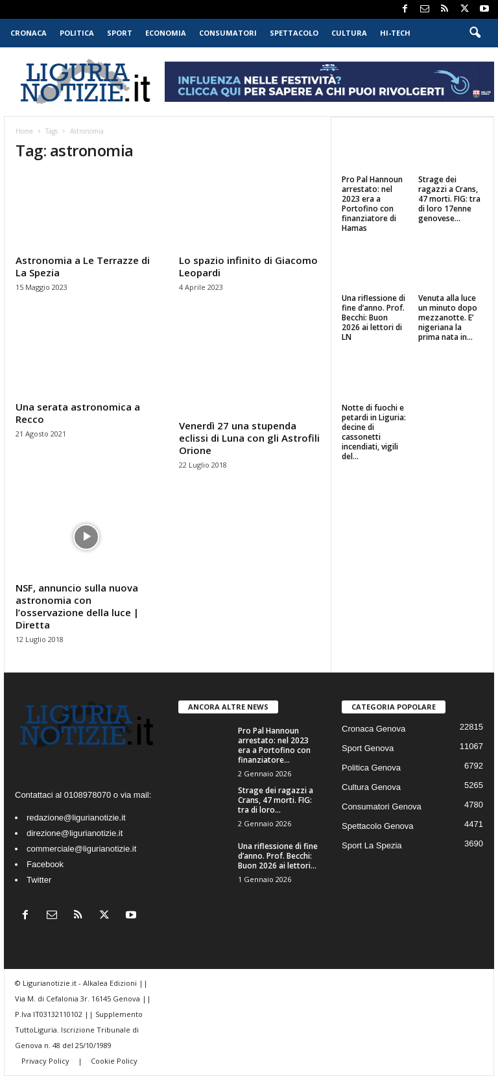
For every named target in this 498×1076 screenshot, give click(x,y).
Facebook (45, 864)
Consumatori (228, 33)
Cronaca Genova (373, 729)
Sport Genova (368, 748)
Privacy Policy (46, 1061)
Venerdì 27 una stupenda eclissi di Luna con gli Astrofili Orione (249, 438)
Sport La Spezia (372, 845)
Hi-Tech (395, 33)
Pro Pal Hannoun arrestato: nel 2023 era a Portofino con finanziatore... (274, 745)
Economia (165, 33)
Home (24, 131)
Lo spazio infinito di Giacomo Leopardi (248, 266)
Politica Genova (371, 767)
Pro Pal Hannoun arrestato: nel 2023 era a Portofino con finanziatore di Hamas (372, 203)
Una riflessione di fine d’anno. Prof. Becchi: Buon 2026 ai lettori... (278, 856)
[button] (474, 33)
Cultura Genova (371, 787)
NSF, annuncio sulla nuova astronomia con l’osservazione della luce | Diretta (77, 606)
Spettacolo (294, 33)
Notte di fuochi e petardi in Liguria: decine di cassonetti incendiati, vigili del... (374, 432)
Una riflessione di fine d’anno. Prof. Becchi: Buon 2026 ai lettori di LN (373, 317)
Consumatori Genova (381, 806)
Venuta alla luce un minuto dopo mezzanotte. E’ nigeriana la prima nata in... (447, 317)
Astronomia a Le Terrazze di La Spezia (83, 266)
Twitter (39, 880)
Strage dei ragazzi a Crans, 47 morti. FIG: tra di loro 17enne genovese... (449, 199)
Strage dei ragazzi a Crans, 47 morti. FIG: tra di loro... (275, 800)
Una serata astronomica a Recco (78, 412)
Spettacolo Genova (378, 826)
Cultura (349, 33)
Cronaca (28, 33)
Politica (77, 33)
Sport (119, 33)
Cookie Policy (114, 1061)
